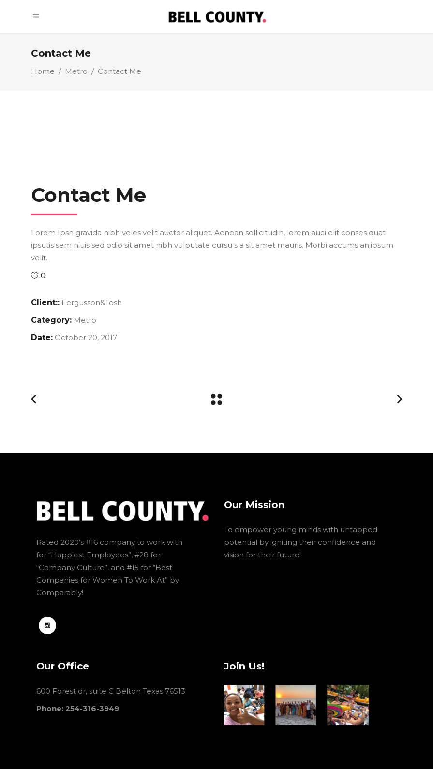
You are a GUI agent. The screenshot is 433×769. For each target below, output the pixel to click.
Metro (76, 71)
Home (43, 71)
